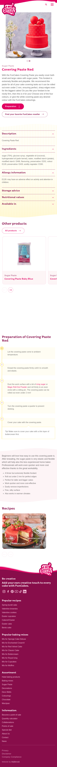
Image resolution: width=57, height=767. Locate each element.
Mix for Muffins (8, 665)
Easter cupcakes (9, 616)
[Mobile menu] (52, 5)
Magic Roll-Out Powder (17, 388)
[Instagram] (4, 591)
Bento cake (6, 628)
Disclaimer (6, 754)
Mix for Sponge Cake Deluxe (14, 639)
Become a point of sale (11, 715)
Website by (11, 762)
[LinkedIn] (25, 591)
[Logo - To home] (46, 569)
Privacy (5, 751)
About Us (6, 734)
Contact (5, 737)
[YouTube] (16, 591)
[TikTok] (20, 591)
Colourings (6, 696)
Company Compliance (11, 757)
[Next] (10, 291)
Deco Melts (6, 692)
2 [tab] (29, 61)
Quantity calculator (10, 719)
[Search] (46, 5)
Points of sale (7, 726)
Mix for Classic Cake (10, 650)
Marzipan (6, 703)
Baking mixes (7, 681)
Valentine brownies (10, 609)
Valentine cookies (9, 612)
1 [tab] (27, 61)
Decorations (7, 688)
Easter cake (7, 624)
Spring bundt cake (9, 605)
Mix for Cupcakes (9, 662)
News (4, 741)
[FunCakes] (9, 9)
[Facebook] (8, 591)
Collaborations (8, 722)
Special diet (7, 730)
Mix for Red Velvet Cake (12, 647)
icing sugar (40, 385)
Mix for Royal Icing (9, 658)
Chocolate (6, 700)
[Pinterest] (12, 591)
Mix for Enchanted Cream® (13, 643)
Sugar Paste (7, 684)
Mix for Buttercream (10, 654)
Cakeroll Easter (8, 620)
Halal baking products (11, 677)
